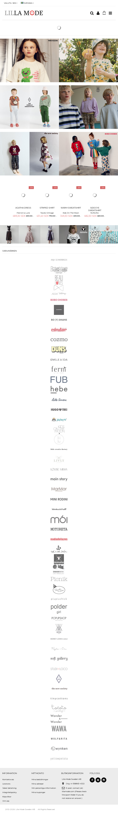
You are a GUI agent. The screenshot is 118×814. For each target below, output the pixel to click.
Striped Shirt (47, 207)
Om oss (5, 801)
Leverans (6, 784)
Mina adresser (38, 784)
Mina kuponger (38, 792)
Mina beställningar (40, 779)
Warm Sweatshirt (71, 207)
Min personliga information (44, 788)
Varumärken (9, 251)
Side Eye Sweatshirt (94, 209)
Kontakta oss (8, 779)
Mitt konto (37, 773)
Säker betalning (9, 788)
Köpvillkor (6, 796)
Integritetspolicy (9, 792)
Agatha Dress (23, 207)
